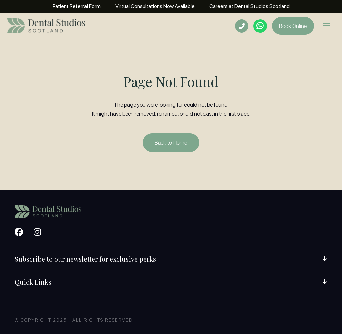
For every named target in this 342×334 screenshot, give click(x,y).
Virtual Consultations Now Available (155, 6)
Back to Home (171, 142)
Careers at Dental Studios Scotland (249, 6)
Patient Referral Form (77, 6)
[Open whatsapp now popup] (260, 26)
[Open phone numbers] (241, 26)
